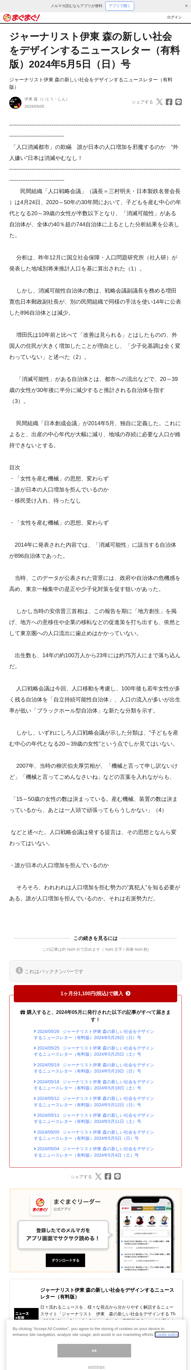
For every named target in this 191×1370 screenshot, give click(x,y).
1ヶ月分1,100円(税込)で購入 (95, 993)
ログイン (174, 17)
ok (94, 1358)
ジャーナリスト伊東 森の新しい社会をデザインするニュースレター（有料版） (107, 1293)
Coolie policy (166, 1342)
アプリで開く (120, 6)
